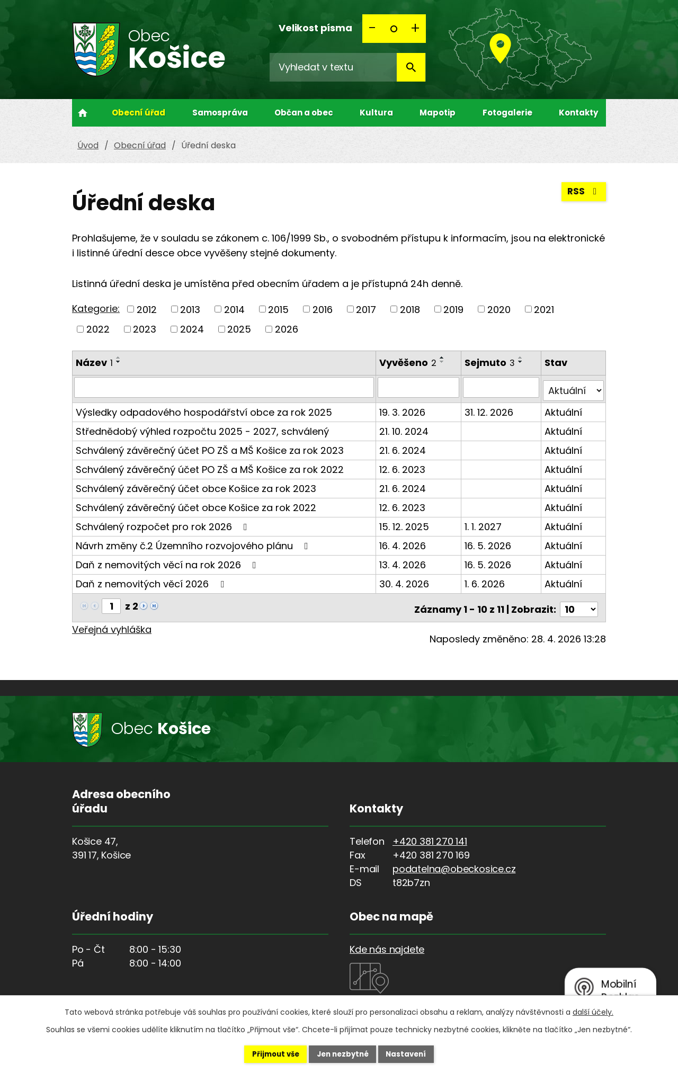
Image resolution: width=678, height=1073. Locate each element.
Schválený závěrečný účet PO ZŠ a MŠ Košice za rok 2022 (210, 465)
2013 (190, 309)
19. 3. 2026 (403, 408)
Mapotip (438, 112)
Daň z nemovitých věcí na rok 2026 (168, 561)
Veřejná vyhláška (111, 622)
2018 (410, 309)
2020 (499, 309)
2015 (278, 309)
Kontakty (578, 112)
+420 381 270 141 (429, 834)
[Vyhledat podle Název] (224, 387)
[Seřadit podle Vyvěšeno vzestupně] (443, 357)
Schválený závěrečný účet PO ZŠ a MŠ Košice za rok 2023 (210, 446)
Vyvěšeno (409, 362)
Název (94, 362)
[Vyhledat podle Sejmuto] (502, 387)
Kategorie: (96, 308)
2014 (234, 309)
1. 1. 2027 (484, 523)
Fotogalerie (507, 112)
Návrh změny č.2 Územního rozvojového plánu (194, 542)
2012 (147, 309)
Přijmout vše (265, 1053)
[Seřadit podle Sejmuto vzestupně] (522, 357)
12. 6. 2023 (403, 465)
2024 (192, 329)
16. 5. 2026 (489, 542)
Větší (415, 28)
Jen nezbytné (343, 1053)
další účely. (593, 1011)
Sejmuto (491, 362)
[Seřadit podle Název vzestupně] (118, 357)
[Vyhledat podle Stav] (573, 387)
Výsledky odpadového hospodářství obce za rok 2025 (204, 408)
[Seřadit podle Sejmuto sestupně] (522, 362)
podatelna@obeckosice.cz (453, 862)
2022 (98, 329)
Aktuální (564, 408)
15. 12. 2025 (405, 523)
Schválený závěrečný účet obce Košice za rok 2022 (196, 504)
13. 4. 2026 (403, 561)
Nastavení (416, 1053)
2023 (144, 329)
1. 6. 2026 (486, 580)
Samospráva (220, 112)
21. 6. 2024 (403, 446)
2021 (544, 309)
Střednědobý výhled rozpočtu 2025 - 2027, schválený (202, 427)
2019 (453, 309)
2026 (286, 329)
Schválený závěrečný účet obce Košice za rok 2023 (196, 484)
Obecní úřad (138, 112)
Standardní (394, 28)
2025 (239, 329)
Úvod (82, 113)
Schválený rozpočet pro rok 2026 (164, 523)
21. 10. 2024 (405, 427)
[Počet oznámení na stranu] (579, 602)
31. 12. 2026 (490, 408)
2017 (366, 309)
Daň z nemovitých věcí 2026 (152, 580)
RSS (583, 194)
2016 (323, 309)
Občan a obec (303, 112)
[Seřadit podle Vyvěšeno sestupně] (443, 362)
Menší (372, 28)
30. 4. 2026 (405, 580)
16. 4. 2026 (403, 542)
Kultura (376, 112)
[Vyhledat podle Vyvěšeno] (419, 387)
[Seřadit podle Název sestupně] (118, 362)
